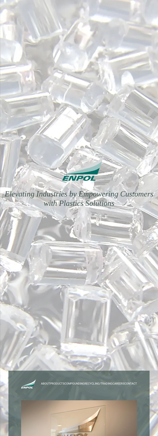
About (45, 383)
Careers (118, 383)
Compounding (74, 383)
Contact (130, 383)
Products (57, 383)
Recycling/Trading (98, 383)
